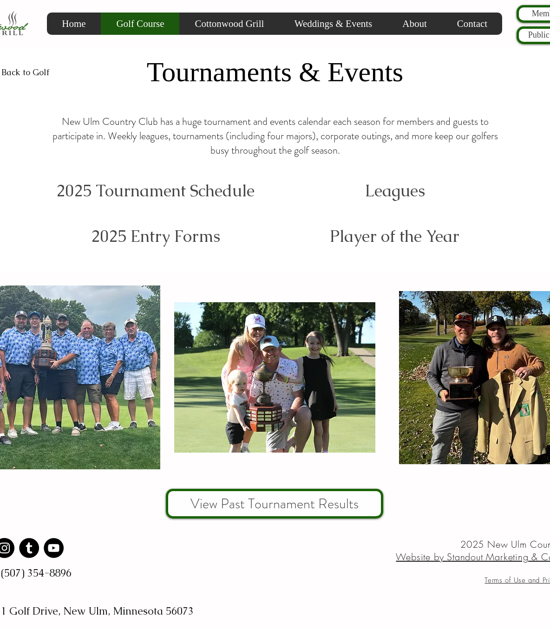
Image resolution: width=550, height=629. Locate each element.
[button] (414, 24)
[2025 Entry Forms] (155, 236)
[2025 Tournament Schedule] (155, 191)
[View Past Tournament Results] (274, 504)
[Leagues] (395, 191)
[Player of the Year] (395, 236)
